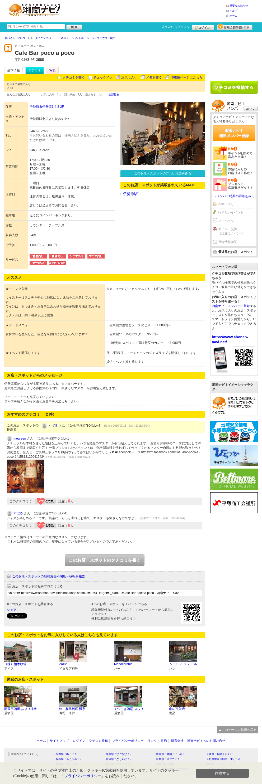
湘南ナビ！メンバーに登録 (231, 306)
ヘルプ (233, 10)
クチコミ (34, 70)
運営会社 (177, 741)
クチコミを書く (74, 77)
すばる (53, 425)
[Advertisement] (145, 10)
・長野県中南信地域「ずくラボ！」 (225, 759)
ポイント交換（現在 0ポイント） (232, 231)
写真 (52, 70)
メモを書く (154, 77)
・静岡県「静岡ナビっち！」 (170, 754)
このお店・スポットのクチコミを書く (105, 560)
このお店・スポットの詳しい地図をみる (162, 173)
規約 (164, 741)
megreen (19, 438)
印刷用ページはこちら (186, 77)
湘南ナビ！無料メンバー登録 (234, 133)
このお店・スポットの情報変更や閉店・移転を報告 (48, 576)
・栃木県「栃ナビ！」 (66, 754)
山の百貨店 (177, 709)
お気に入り (129, 77)
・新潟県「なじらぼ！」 (117, 759)
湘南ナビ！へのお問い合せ (206, 741)
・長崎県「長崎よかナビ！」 (221, 754)
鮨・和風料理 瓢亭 (72, 709)
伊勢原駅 (130, 194)
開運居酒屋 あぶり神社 (20, 709)
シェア (11, 610)
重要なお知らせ (239, 5)
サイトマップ (59, 741)
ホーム (233, 15)
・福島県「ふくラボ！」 (67, 759)
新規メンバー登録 (234, 26)
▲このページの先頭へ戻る (237, 730)
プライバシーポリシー (128, 741)
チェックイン (103, 77)
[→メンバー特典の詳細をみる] (234, 196)
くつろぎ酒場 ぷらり (128, 709)
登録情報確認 (227, 242)
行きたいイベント (231, 212)
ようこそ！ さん (175, 26)
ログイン (203, 26)
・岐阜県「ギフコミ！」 (168, 759)
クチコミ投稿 (98, 741)
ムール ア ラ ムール (183, 664)
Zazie (63, 664)
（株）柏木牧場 (15, 664)
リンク (152, 741)
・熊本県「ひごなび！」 (117, 754)
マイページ (226, 221)
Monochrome (123, 664)
